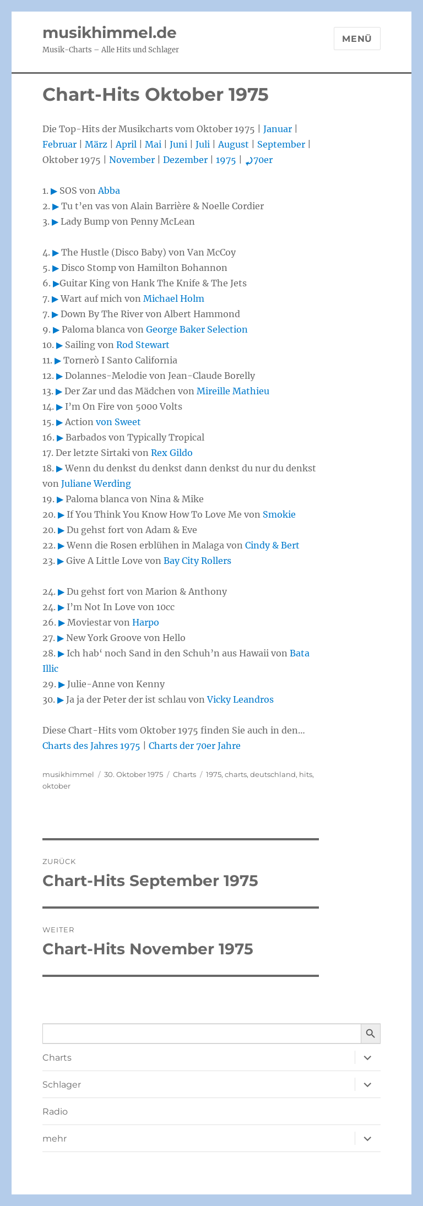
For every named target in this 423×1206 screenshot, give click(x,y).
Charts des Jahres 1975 (91, 745)
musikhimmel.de (109, 32)
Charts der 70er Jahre (195, 745)
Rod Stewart (143, 344)
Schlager (61, 1084)
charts (236, 774)
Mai (153, 144)
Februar (59, 144)
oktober (56, 785)
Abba (109, 190)
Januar (277, 128)
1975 (226, 159)
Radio (55, 1111)
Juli (203, 144)
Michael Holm (173, 298)
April (126, 144)
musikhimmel (68, 774)
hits (305, 774)
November (132, 159)
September (281, 144)
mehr (54, 1138)
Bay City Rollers (197, 560)
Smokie (279, 514)
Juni (178, 144)
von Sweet (118, 421)
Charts (184, 774)
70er (259, 159)
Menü (357, 39)
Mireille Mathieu (233, 390)
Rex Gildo (172, 452)
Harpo (145, 622)
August (233, 144)
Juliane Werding (96, 483)
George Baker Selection (197, 329)
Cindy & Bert (272, 545)
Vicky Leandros (240, 699)
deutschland (273, 774)
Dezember (185, 159)
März (96, 144)
